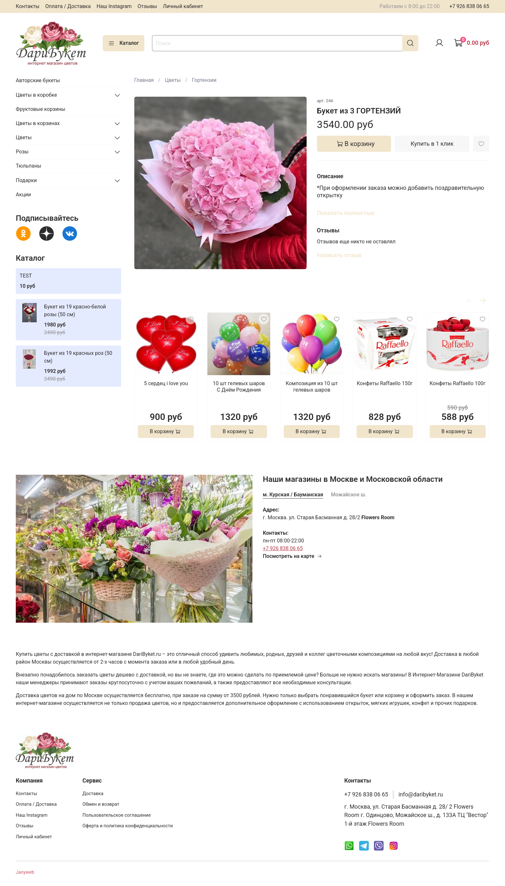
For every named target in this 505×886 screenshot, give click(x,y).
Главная (144, 80)
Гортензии (204, 80)
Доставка (92, 793)
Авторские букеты (38, 80)
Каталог (123, 43)
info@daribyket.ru (420, 794)
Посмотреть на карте (292, 556)
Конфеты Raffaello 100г (457, 384)
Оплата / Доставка (68, 6)
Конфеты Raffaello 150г (385, 384)
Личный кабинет (183, 6)
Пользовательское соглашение (116, 815)
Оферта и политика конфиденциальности (127, 826)
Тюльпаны (28, 166)
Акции (23, 194)
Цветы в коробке (36, 95)
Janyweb (25, 872)
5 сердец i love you (166, 384)
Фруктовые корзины (40, 109)
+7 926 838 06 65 (469, 6)
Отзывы (147, 6)
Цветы (173, 80)
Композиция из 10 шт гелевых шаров (311, 387)
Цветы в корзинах (38, 123)
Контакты (27, 6)
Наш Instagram (114, 6)
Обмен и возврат (100, 804)
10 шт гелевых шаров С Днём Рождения (239, 387)
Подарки (26, 180)
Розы (22, 152)
